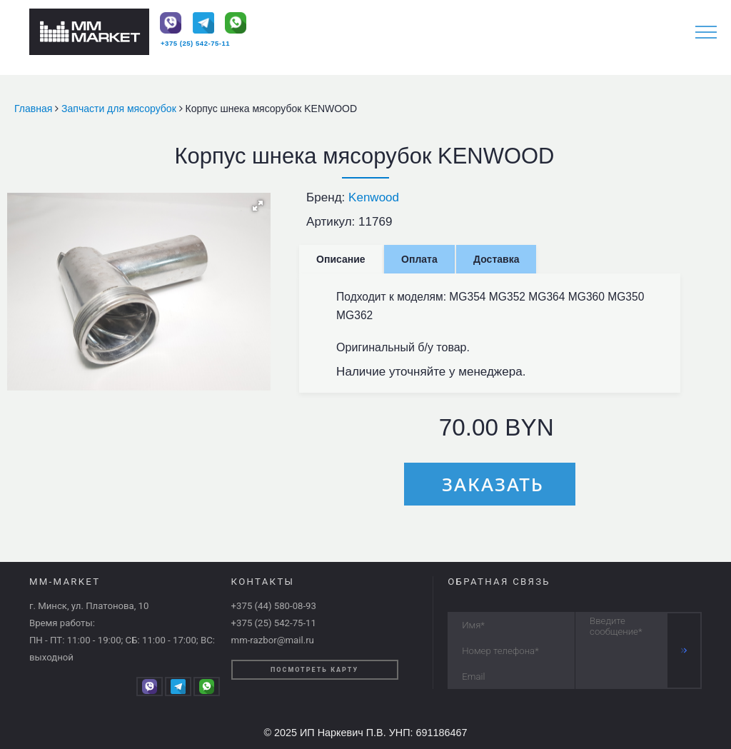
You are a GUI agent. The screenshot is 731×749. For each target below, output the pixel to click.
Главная (34, 108)
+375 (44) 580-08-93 (273, 605)
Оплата (419, 259)
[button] (257, 205)
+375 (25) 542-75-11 (195, 43)
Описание (341, 259)
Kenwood (373, 197)
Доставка (496, 259)
